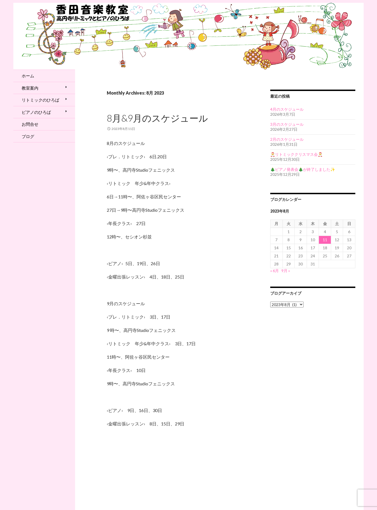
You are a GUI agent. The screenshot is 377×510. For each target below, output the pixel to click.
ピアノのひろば (36, 112)
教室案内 (30, 87)
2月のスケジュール (287, 139)
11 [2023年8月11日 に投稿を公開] (325, 239)
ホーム (28, 75)
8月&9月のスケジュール (157, 118)
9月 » (285, 270)
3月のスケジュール (287, 124)
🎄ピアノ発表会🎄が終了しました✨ (302, 169)
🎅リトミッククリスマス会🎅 (296, 154)
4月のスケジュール (287, 109)
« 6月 (274, 270)
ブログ (28, 136)
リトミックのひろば (40, 99)
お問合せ (30, 124)
